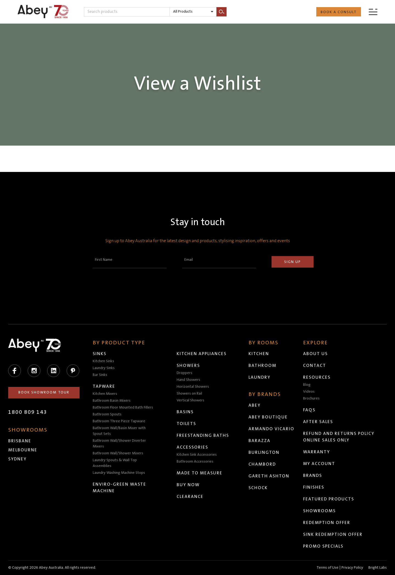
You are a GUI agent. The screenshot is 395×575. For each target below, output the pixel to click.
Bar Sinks (100, 375)
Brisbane (19, 440)
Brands (312, 475)
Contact (314, 365)
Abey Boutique (268, 417)
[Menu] (373, 11)
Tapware (104, 386)
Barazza (259, 440)
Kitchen (259, 353)
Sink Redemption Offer (333, 534)
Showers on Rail (189, 393)
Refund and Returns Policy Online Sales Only (338, 437)
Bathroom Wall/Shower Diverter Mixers (119, 443)
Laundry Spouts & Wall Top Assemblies (115, 463)
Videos (309, 391)
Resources (317, 377)
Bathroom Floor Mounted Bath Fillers (123, 407)
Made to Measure (199, 473)
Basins (185, 411)
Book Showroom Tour (43, 392)
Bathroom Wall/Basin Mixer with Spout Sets (119, 431)
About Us (315, 353)
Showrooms (319, 510)
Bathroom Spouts (107, 414)
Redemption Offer (326, 522)
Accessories (192, 447)
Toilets (186, 423)
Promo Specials (323, 546)
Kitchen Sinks (103, 361)
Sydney (17, 459)
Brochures (311, 398)
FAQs (309, 409)
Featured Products (328, 499)
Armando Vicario (271, 428)
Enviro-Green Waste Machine (119, 487)
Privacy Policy (352, 567)
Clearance (190, 496)
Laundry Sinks (104, 368)
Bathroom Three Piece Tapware (119, 421)
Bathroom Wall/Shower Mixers (118, 453)
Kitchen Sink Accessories (197, 454)
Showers (188, 365)
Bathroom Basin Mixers (112, 400)
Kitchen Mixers (105, 394)
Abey (255, 405)
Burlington (264, 452)
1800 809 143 (27, 412)
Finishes (313, 487)
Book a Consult (339, 12)
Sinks (99, 353)
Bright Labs (377, 567)
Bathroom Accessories (195, 461)
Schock (258, 487)
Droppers (184, 373)
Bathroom (262, 365)
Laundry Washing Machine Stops (119, 473)
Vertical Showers (190, 400)
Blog (307, 385)
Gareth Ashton (269, 476)
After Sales (318, 421)
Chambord (262, 464)
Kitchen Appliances (202, 353)
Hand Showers (188, 380)
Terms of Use (327, 567)
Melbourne (22, 449)
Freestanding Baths (203, 435)
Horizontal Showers (193, 386)
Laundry (259, 377)
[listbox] (193, 11)
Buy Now (188, 484)
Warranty (316, 451)
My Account (319, 463)
